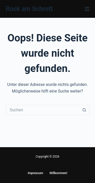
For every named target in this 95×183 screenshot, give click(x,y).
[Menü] (87, 9)
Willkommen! (58, 173)
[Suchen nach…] (42, 110)
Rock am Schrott (29, 8)
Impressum (35, 173)
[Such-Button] (84, 110)
